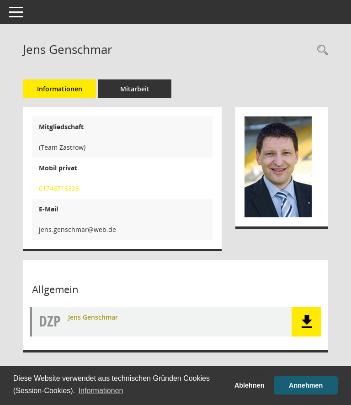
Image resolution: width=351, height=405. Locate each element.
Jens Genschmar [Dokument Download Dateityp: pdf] (93, 317)
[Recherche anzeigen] (320, 50)
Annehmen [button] (306, 385)
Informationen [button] (101, 390)
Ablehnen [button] (249, 385)
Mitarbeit (134, 88)
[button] (306, 322)
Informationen (59, 88)
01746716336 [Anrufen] (59, 188)
